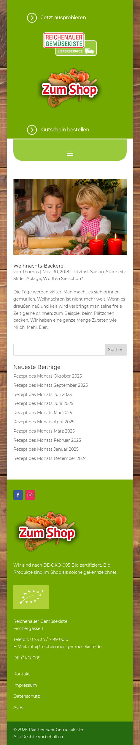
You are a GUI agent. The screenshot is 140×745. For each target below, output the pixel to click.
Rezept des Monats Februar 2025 (47, 440)
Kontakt (21, 674)
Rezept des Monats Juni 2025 (43, 403)
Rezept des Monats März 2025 (44, 431)
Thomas (30, 271)
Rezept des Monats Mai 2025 (42, 412)
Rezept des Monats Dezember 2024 (50, 458)
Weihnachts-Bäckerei (39, 266)
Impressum (25, 685)
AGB (18, 707)
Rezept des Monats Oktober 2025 (47, 376)
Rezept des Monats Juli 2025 (42, 394)
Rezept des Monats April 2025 (43, 422)
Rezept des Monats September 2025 (50, 385)
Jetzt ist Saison (88, 271)
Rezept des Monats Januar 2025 (46, 449)
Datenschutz (26, 696)
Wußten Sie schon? (63, 278)
